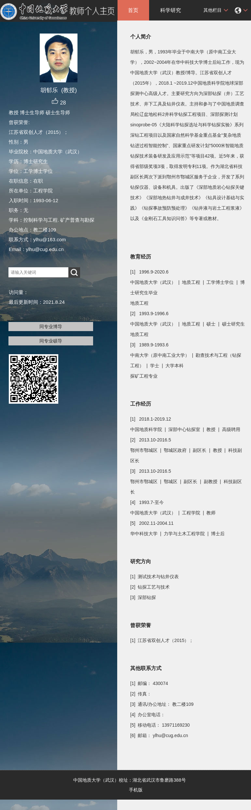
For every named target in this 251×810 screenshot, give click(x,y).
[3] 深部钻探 (143, 597)
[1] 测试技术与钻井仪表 (154, 576)
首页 (133, 10)
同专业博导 (50, 326)
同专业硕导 (50, 340)
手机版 (136, 789)
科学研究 (170, 10)
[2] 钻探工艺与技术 (150, 587)
